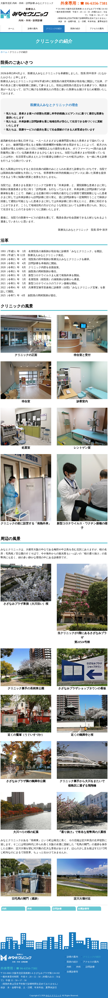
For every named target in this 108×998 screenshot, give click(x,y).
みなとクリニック (53, 996)
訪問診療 (57, 908)
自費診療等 (83, 908)
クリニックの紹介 (54, 29)
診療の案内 (33, 29)
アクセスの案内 (97, 29)
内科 (4, 908)
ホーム (11, 29)
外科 (29, 908)
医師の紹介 (75, 29)
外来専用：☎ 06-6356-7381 (83, 3)
